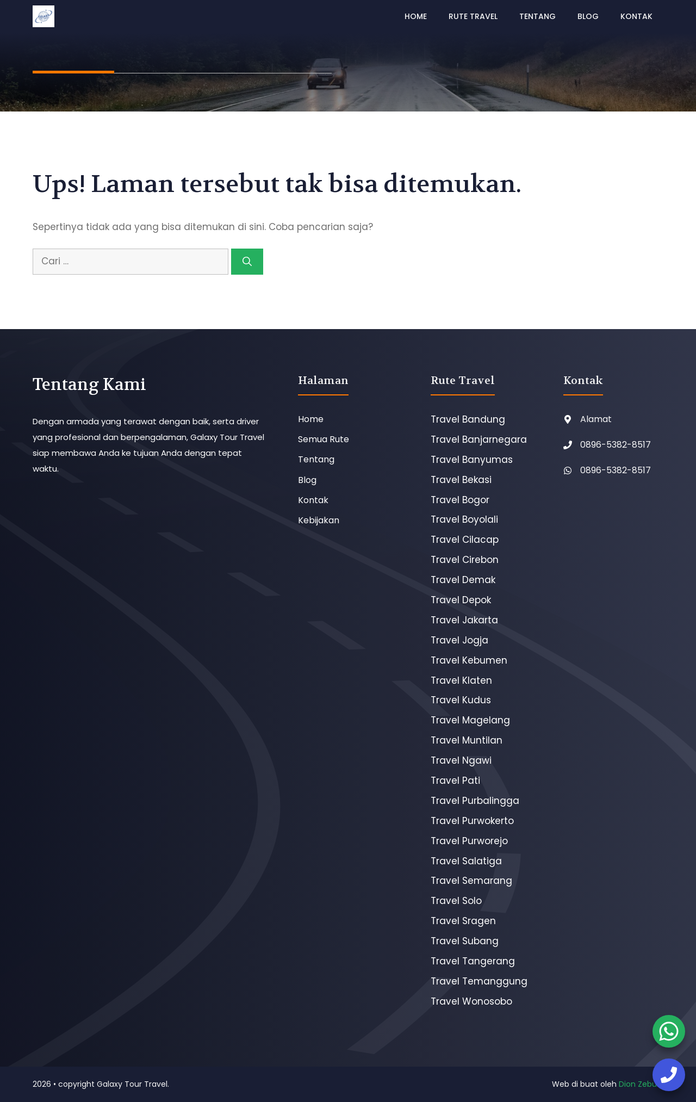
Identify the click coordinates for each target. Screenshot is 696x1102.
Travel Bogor (460, 499)
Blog (588, 16)
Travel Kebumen (469, 660)
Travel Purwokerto (472, 820)
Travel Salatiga (466, 861)
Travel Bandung (468, 419)
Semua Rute (323, 439)
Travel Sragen (463, 920)
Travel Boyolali (464, 519)
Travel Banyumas (472, 459)
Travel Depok (461, 599)
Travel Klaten (461, 680)
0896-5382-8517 (615, 444)
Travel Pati (455, 780)
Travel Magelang (470, 720)
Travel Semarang (471, 880)
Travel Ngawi (461, 760)
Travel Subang (465, 941)
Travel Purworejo (469, 840)
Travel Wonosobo (471, 1001)
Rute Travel (473, 16)
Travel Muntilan (466, 740)
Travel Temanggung (479, 981)
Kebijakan (318, 520)
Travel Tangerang (473, 961)
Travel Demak (463, 579)
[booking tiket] (668, 1031)
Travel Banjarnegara (479, 439)
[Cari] (247, 262)
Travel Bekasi (461, 479)
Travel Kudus (461, 700)
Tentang (537, 16)
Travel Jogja (459, 640)
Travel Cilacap (465, 539)
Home (416, 16)
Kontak (636, 16)
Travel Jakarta (464, 620)
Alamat (596, 419)
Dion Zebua (640, 1084)
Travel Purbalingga (475, 800)
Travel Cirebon (465, 559)
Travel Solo (456, 900)
